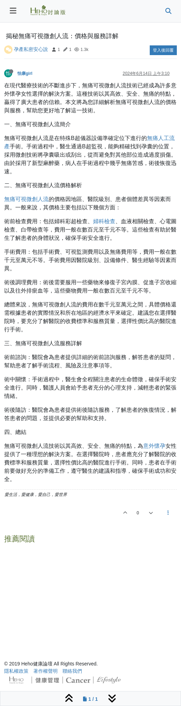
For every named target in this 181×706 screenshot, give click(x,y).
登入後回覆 (163, 50)
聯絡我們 (72, 671)
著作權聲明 (45, 671)
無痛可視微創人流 (26, 199)
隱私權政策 (16, 671)
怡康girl (24, 73)
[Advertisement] (90, 595)
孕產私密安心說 (31, 49)
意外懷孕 (154, 446)
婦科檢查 (104, 221)
